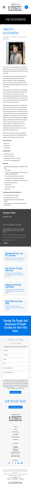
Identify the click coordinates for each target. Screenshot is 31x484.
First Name (5, 350)
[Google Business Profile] (22, 463)
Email (4, 363)
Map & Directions (15, 454)
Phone (4, 359)
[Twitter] (12, 463)
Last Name (5, 355)
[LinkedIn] (18, 463)
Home (15, 429)
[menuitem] (15, 217)
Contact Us (15, 439)
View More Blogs (15, 407)
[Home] (15, 7)
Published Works (15, 437)
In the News (15, 434)
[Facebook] (9, 463)
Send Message (15, 392)
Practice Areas (15, 432)
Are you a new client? (8, 368)
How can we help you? (8, 372)
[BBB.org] (15, 463)
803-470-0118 (15, 456)
